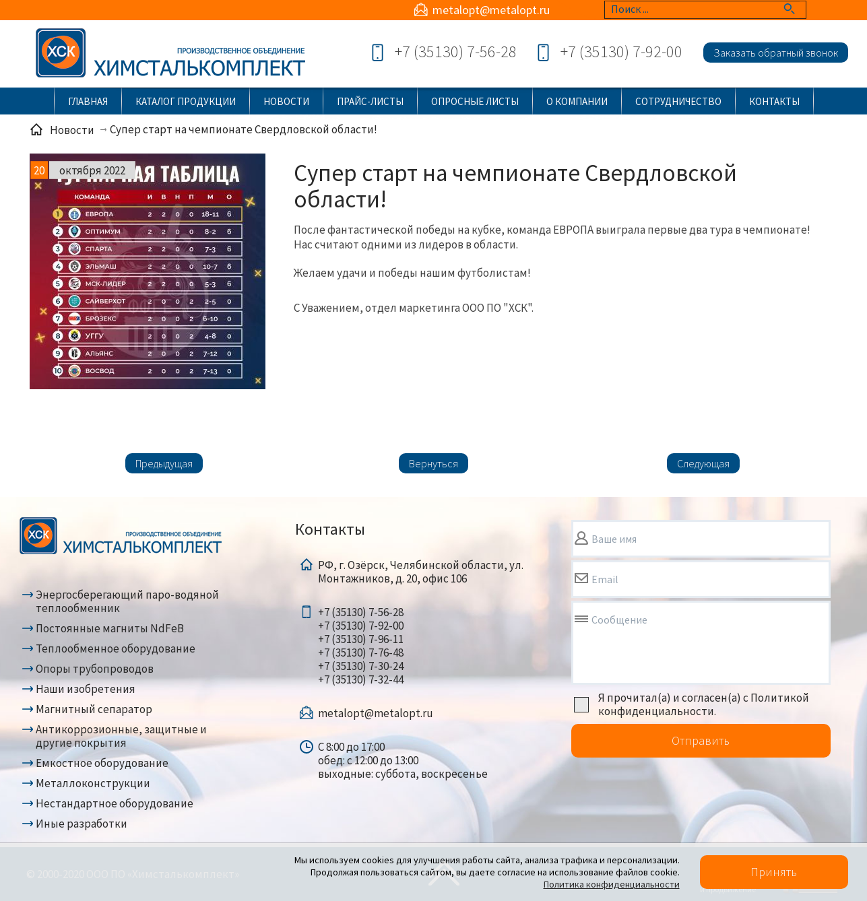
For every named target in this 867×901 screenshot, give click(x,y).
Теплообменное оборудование (115, 648)
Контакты (774, 101)
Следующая (703, 463)
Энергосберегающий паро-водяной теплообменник (127, 601)
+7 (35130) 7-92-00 (621, 51)
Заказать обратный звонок (775, 52)
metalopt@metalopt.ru (491, 10)
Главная (88, 101)
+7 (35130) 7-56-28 (456, 51)
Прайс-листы (370, 101)
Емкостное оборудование (102, 763)
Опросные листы (475, 101)
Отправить (701, 740)
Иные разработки (81, 823)
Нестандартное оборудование (114, 803)
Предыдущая (164, 463)
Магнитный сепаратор (94, 709)
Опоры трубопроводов (95, 668)
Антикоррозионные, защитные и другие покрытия (121, 736)
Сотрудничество (678, 101)
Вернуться (433, 463)
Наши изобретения (85, 688)
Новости (286, 101)
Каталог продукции (185, 101)
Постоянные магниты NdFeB (110, 628)
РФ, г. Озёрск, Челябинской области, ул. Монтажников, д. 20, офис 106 (420, 572)
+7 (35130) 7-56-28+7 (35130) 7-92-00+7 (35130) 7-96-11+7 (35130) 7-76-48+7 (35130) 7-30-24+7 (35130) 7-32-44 (361, 646)
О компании (577, 101)
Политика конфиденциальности (612, 884)
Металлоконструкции (93, 783)
